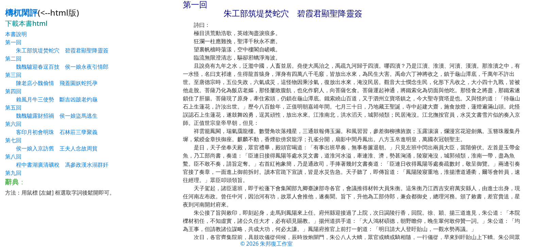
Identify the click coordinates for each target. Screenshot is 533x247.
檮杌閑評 (21, 12)
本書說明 (16, 34)
